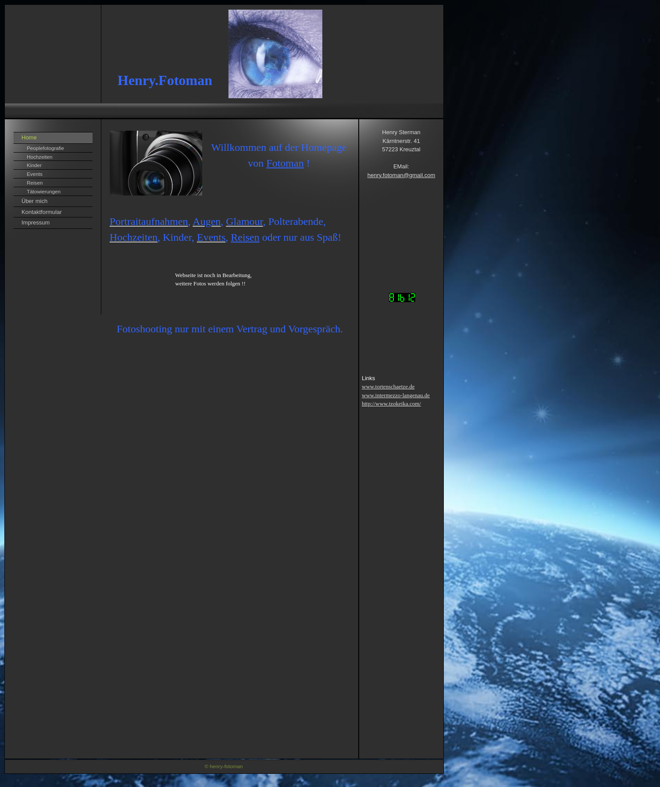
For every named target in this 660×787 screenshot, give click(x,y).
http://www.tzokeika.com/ (391, 403)
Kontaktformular (41, 212)
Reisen (35, 182)
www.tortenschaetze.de (388, 386)
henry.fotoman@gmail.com (401, 175)
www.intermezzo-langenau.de (396, 395)
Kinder (34, 165)
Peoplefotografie (45, 148)
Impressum (35, 222)
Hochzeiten (39, 157)
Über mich (34, 201)
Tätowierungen (44, 191)
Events (35, 174)
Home (29, 137)
